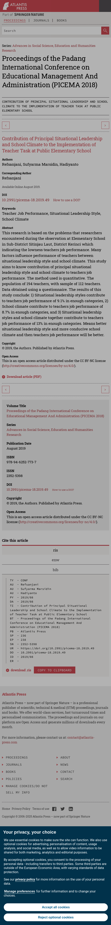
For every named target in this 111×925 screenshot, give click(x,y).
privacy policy (25, 879)
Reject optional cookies (56, 917)
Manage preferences (19, 891)
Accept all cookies (56, 907)
